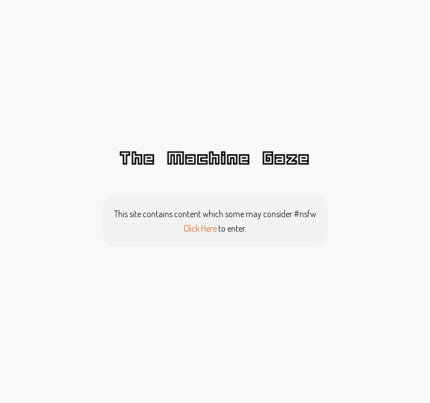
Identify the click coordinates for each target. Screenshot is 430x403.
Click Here (200, 228)
